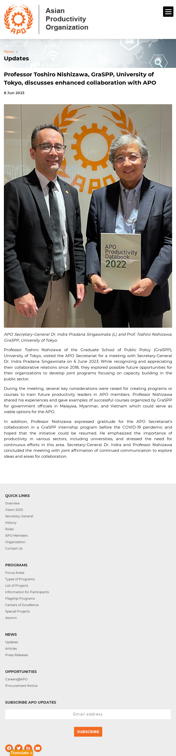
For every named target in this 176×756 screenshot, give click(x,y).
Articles (11, 648)
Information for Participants (27, 592)
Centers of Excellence (22, 605)
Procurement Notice (21, 686)
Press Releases (16, 655)
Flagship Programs (20, 598)
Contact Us (14, 548)
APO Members (16, 535)
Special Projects (17, 611)
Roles (9, 529)
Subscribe (88, 731)
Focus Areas (14, 573)
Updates (11, 642)
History (11, 523)
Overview (12, 503)
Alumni (11, 618)
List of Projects (16, 586)
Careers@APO (16, 679)
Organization (15, 542)
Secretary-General (19, 516)
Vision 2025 (14, 510)
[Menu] (168, 11)
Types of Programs (20, 579)
